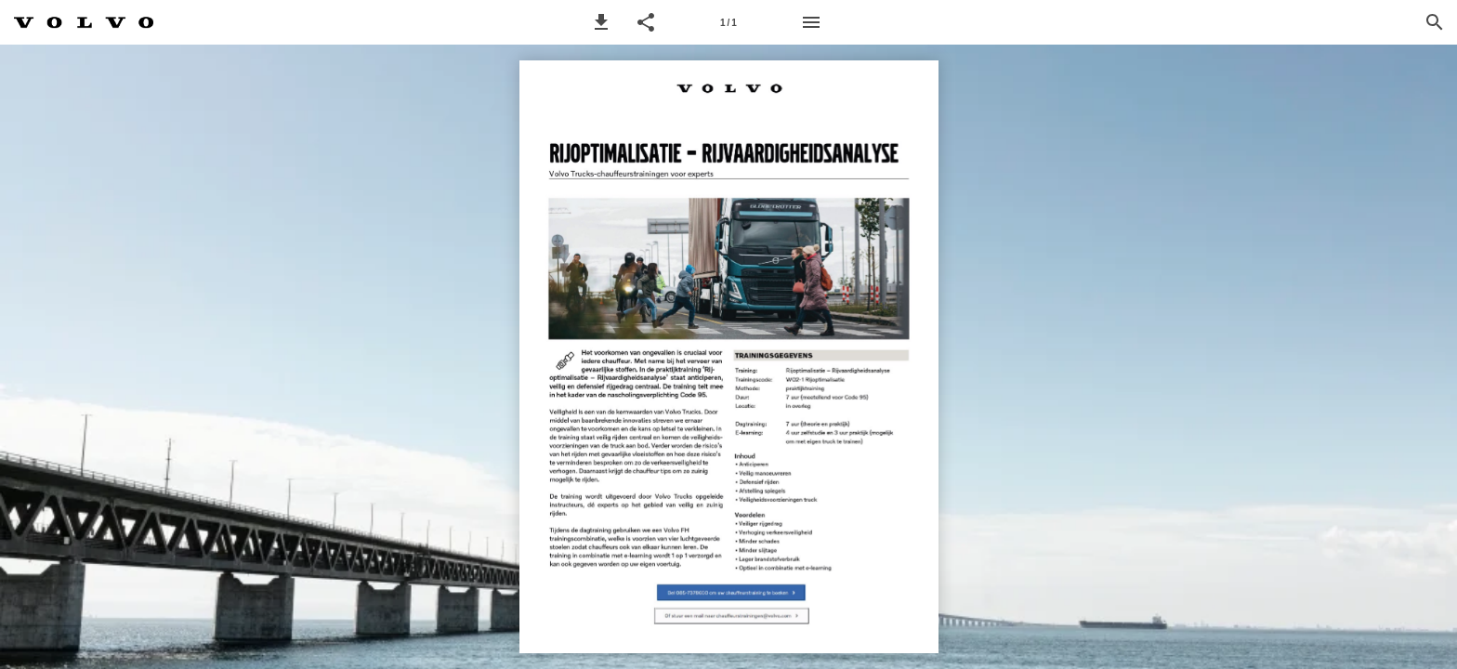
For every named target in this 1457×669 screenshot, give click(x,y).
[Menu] (811, 22)
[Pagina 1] (728, 22)
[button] (601, 22)
